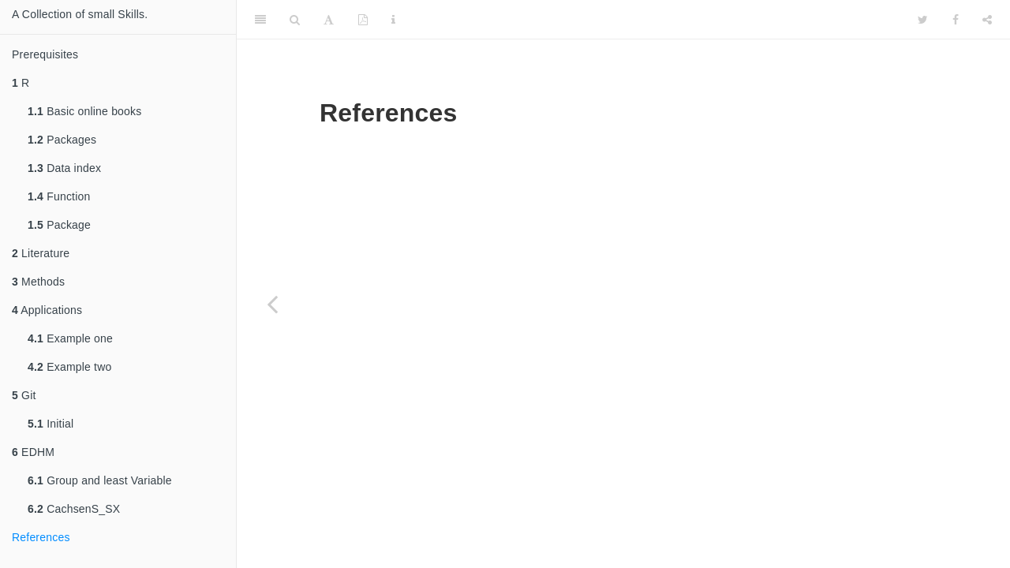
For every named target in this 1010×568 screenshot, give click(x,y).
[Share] (987, 19)
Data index (64, 168)
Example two (70, 367)
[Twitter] (923, 19)
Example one (70, 338)
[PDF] (363, 19)
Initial (50, 423)
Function (59, 196)
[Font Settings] (329, 19)
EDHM (33, 452)
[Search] (295, 19)
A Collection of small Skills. (80, 14)
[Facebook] (956, 19)
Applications (47, 310)
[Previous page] (272, 303)
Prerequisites (45, 54)
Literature (40, 253)
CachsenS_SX (74, 509)
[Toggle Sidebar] (260, 19)
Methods (38, 281)
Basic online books (85, 111)
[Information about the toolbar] (393, 19)
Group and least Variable (100, 480)
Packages (62, 139)
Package (59, 225)
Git (24, 395)
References (41, 537)
